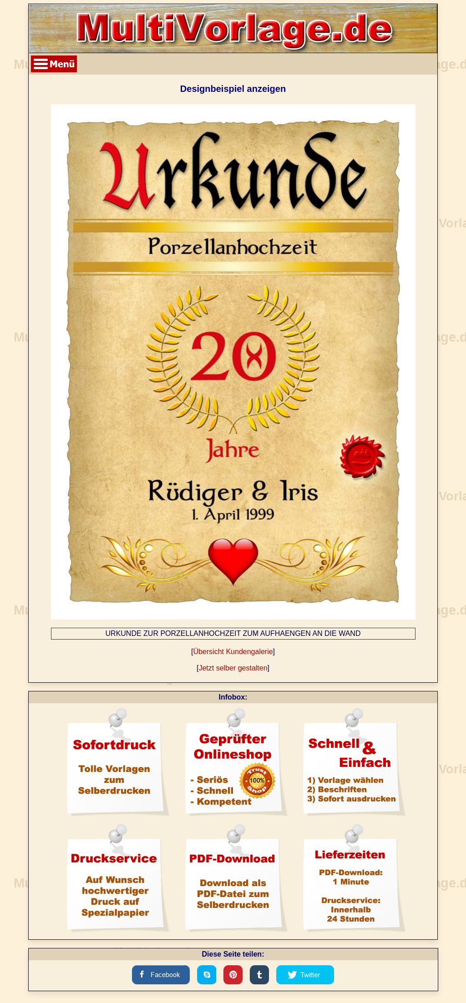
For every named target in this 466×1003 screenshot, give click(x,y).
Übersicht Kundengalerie (233, 651)
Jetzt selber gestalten (232, 668)
